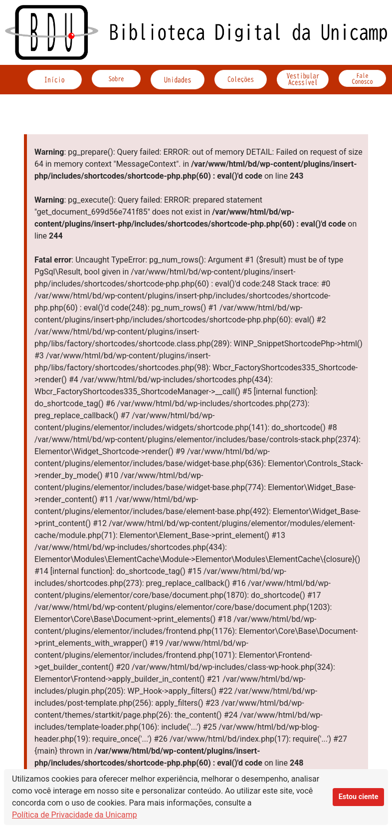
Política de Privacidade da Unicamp (74, 815)
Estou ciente (359, 797)
